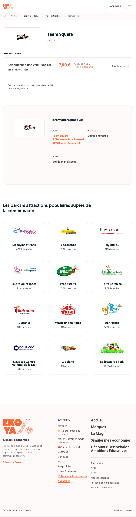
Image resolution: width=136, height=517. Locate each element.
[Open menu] (129, 6)
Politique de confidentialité (105, 483)
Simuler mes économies (111, 441)
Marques (62, 426)
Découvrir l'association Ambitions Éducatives (110, 449)
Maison (61, 462)
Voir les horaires (97, 136)
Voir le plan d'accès (64, 162)
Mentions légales (100, 478)
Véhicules (63, 457)
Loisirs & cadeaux (31, 16)
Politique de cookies (101, 488)
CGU (93, 469)
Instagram (129, 511)
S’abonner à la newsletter (72, 477)
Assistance (64, 481)
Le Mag (97, 434)
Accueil (14, 16)
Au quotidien (64, 467)
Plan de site (97, 464)
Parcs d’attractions (53, 16)
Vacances (63, 452)
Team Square (73, 16)
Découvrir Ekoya (12, 463)
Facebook (118, 511)
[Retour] (5, 16)
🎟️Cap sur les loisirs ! (69, 448)
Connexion (113, 6)
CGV (93, 473)
